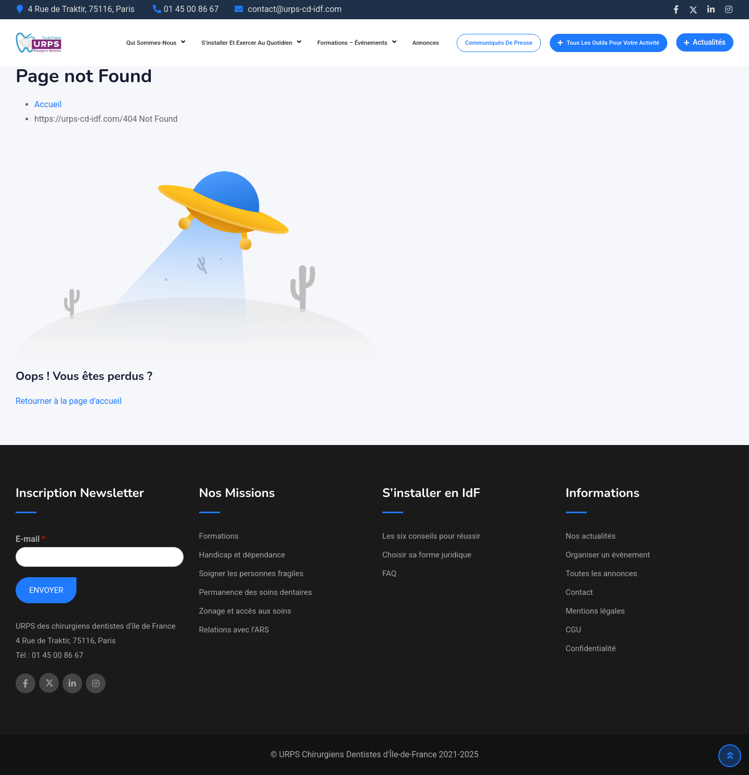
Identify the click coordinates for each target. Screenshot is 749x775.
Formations (219, 536)
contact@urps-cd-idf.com (295, 9)
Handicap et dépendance (242, 555)
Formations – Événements (352, 42)
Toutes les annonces (602, 573)
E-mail (30, 539)
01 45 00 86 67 (191, 9)
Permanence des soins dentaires (255, 592)
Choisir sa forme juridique (426, 555)
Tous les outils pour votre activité (609, 42)
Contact (579, 592)
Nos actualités (591, 536)
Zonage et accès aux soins (245, 611)
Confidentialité (591, 648)
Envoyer (46, 590)
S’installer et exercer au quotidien (246, 42)
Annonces (425, 42)
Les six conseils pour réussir (431, 536)
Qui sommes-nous (151, 42)
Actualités (705, 42)
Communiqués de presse (499, 42)
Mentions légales (595, 611)
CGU (574, 629)
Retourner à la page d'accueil (69, 401)
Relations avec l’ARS (234, 629)
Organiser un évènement (608, 555)
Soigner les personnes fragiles (251, 573)
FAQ (389, 573)
